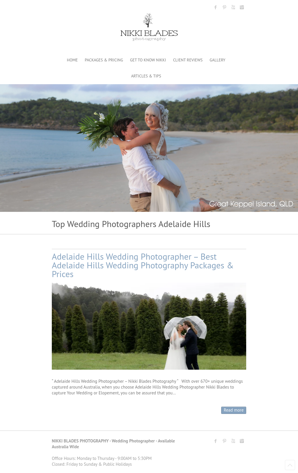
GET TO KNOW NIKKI (148, 60)
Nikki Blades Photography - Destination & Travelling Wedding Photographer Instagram (241, 7)
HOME (72, 60)
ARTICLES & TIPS (146, 76)
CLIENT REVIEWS (188, 60)
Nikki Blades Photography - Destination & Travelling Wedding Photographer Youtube (233, 7)
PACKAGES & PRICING (104, 60)
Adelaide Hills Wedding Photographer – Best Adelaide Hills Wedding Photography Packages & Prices (143, 265)
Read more (234, 410)
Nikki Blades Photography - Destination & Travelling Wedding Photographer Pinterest (224, 7)
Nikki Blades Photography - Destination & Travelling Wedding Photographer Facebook (215, 7)
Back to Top (290, 465)
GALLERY (217, 60)
